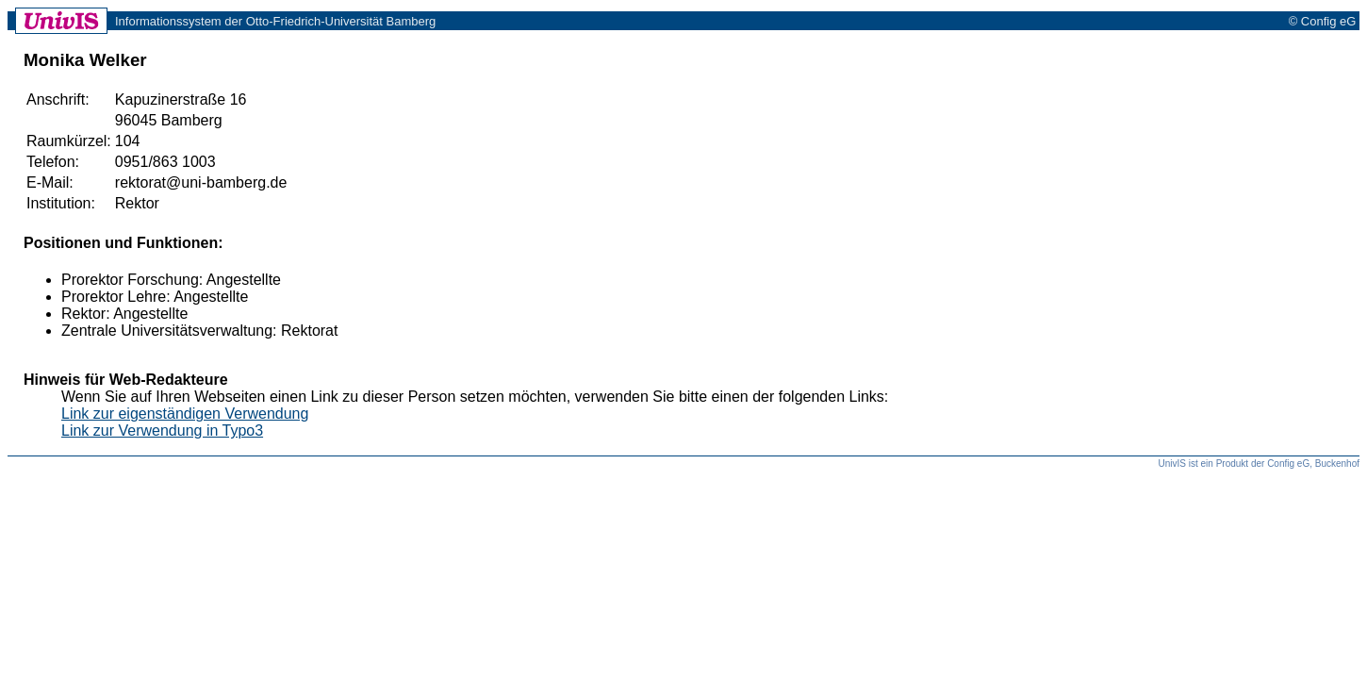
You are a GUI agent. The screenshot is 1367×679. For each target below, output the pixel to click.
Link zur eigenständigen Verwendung (184, 414)
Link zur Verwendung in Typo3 (162, 430)
